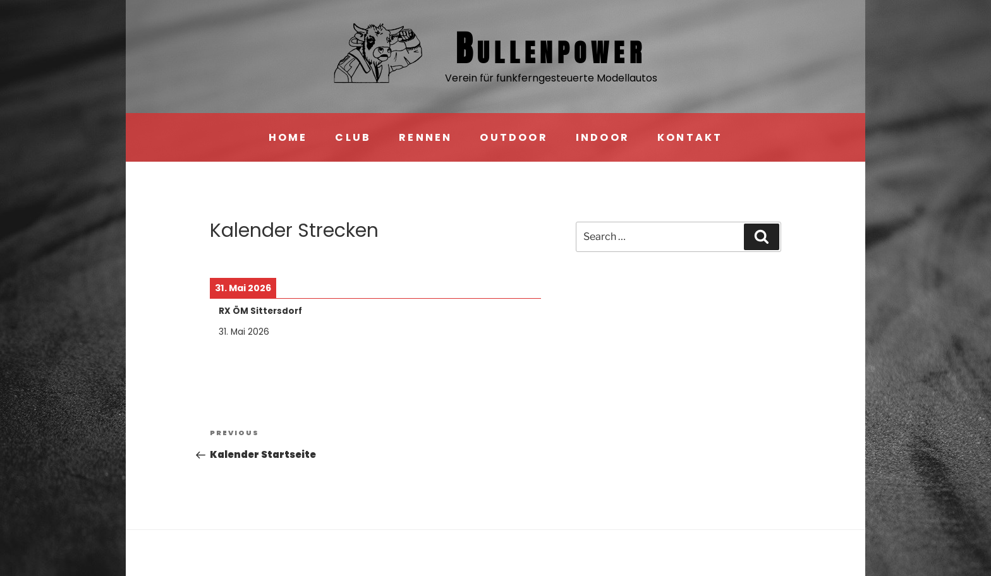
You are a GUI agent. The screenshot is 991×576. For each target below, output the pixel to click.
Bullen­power (551, 48)
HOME (288, 137)
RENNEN (425, 137)
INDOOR (602, 137)
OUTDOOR (513, 137)
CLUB (353, 137)
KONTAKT (689, 137)
